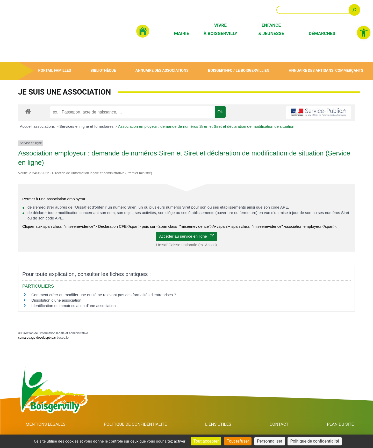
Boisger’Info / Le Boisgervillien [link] (238, 70)
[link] (363, 32)
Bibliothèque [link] (103, 70)
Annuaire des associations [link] (162, 70)
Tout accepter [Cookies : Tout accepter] (206, 441)
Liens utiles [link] (220, 424)
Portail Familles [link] (54, 70)
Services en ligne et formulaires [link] (86, 126)
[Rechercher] (354, 10)
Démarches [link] (322, 33)
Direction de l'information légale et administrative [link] (54, 333)
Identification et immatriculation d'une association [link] (73, 305)
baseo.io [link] (62, 337)
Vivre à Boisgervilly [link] (220, 29)
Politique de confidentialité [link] (136, 424)
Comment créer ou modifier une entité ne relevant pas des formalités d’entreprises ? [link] (103, 295)
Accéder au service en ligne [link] (186, 236)
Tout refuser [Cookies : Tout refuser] (238, 441)
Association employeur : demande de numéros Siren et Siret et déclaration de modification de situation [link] (206, 126)
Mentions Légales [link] (46, 424)
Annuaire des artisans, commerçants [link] (326, 70)
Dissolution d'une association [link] (56, 300)
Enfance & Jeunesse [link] (271, 29)
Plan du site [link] (340, 424)
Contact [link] (280, 424)
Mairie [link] (181, 33)
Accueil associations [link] (38, 126)
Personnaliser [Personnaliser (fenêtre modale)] (269, 441)
